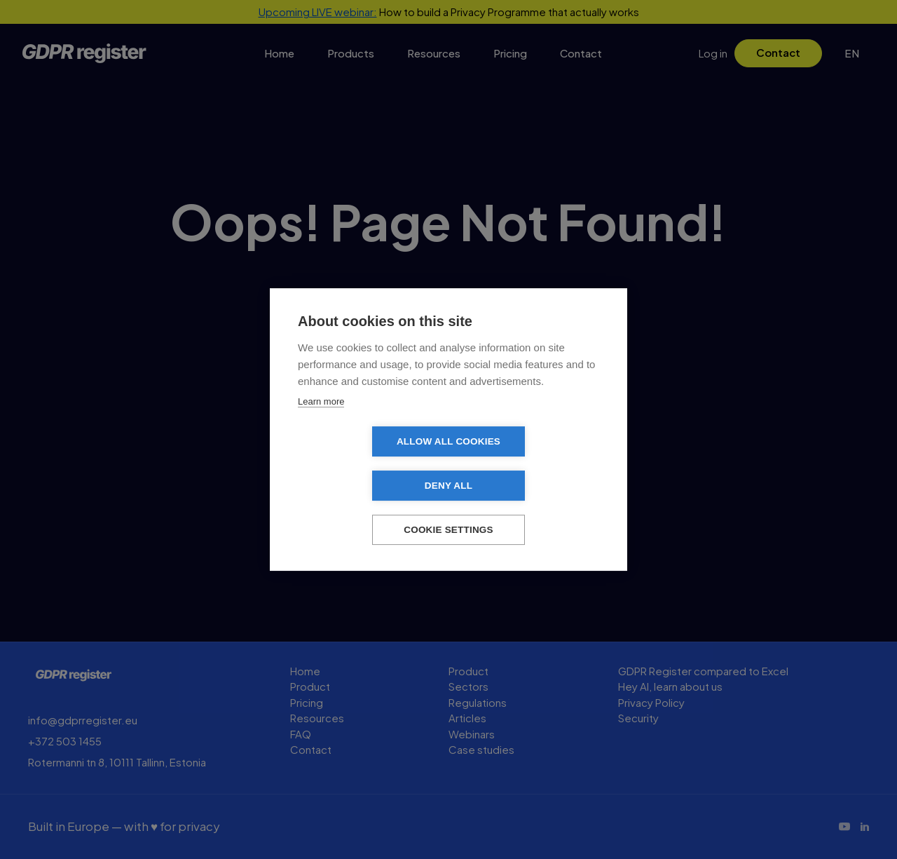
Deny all (529, 464)
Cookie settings (448, 508)
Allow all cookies (368, 464)
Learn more (321, 423)
